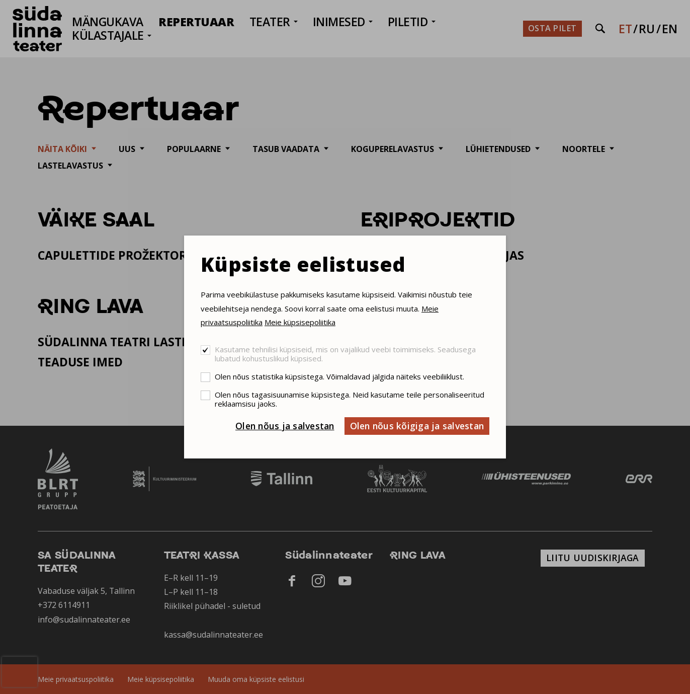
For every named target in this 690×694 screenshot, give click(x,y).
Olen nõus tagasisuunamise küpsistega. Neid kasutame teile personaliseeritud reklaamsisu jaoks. (349, 399)
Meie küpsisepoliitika (300, 322)
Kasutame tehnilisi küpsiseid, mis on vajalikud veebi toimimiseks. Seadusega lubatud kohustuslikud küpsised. (345, 354)
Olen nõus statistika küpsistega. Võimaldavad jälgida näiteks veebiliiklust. (339, 376)
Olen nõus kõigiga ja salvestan (417, 426)
